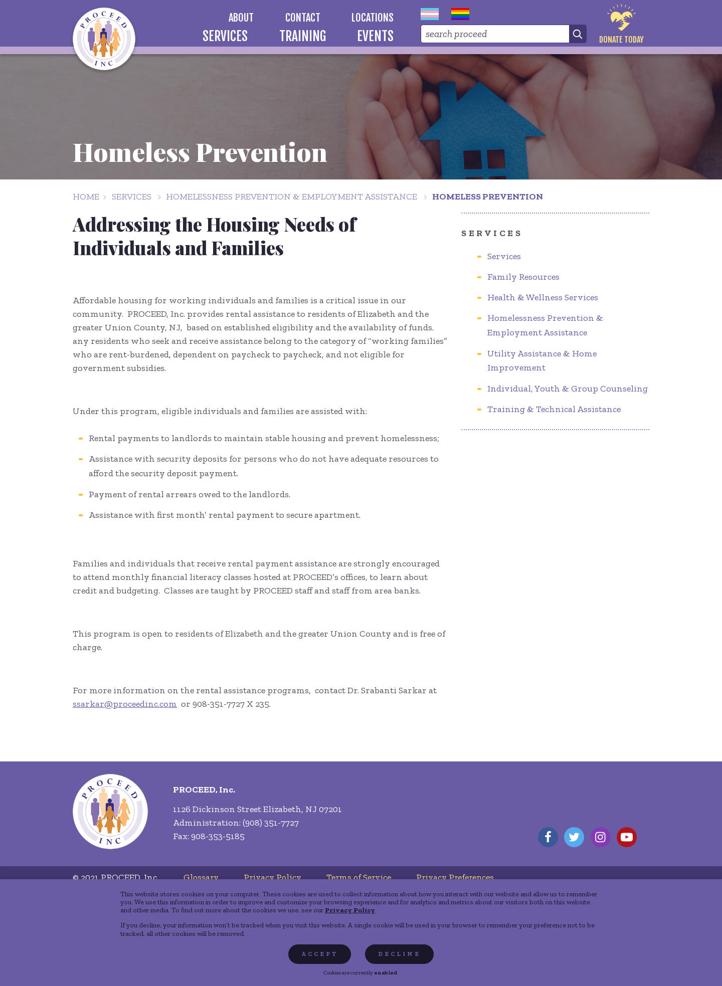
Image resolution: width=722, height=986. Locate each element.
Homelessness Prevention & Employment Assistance (291, 196)
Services (131, 196)
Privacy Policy (350, 910)
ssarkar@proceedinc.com (125, 703)
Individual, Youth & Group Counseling (567, 388)
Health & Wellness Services (542, 297)
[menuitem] (241, 18)
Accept (319, 953)
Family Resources (523, 276)
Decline (399, 953)
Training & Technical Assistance (554, 409)
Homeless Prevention (487, 196)
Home (86, 196)
